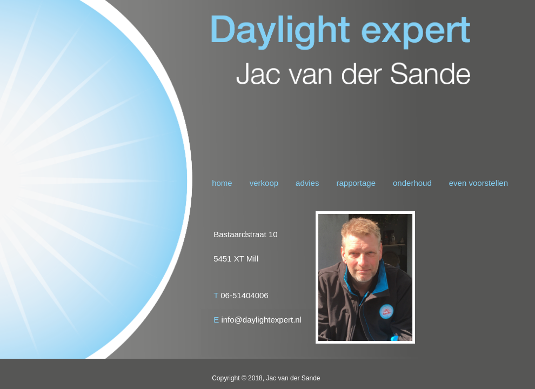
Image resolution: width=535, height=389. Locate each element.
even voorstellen (478, 182)
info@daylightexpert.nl (261, 319)
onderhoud (412, 182)
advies (307, 182)
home (222, 182)
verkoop (264, 182)
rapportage (356, 182)
